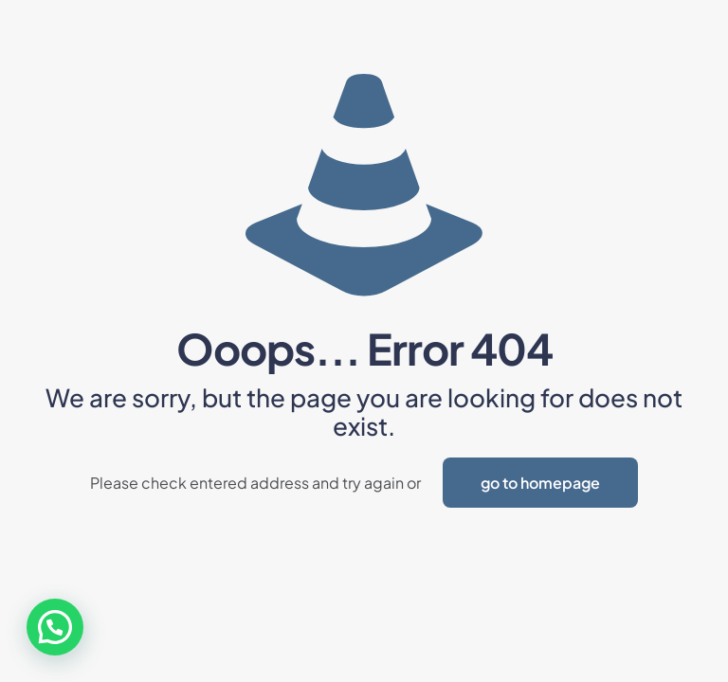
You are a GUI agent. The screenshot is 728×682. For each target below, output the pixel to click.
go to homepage (540, 483)
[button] (55, 627)
